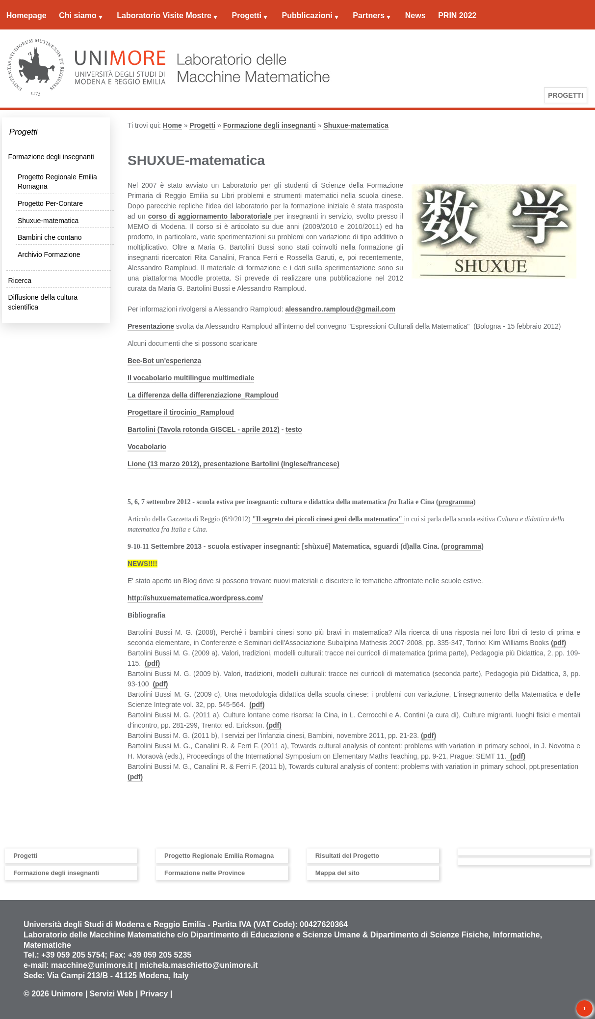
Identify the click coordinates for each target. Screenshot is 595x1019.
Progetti (246, 15)
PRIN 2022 (457, 15)
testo (293, 429)
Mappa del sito (337, 873)
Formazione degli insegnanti (51, 157)
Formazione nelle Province (204, 873)
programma (456, 502)
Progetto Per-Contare (50, 203)
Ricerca (19, 280)
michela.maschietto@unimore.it (198, 965)
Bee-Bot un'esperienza (164, 361)
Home (172, 125)
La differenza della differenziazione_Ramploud (203, 395)
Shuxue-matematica (48, 221)
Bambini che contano (50, 237)
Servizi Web (112, 994)
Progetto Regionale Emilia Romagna (219, 855)
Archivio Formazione (49, 254)
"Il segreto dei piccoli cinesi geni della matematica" (328, 519)
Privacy (154, 994)
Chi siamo (77, 15)
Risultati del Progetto (347, 855)
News (415, 15)
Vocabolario (147, 447)
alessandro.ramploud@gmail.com (340, 309)
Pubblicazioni (307, 15)
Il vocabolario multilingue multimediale (191, 378)
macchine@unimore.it (92, 965)
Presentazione (151, 326)
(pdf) (558, 643)
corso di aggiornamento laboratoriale (211, 216)
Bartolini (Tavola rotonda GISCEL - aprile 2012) (204, 429)
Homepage (26, 15)
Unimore (67, 994)
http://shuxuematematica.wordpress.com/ (195, 598)
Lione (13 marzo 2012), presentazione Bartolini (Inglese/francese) (233, 464)
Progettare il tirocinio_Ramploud (181, 412)
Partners (369, 15)
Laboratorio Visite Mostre (164, 15)
